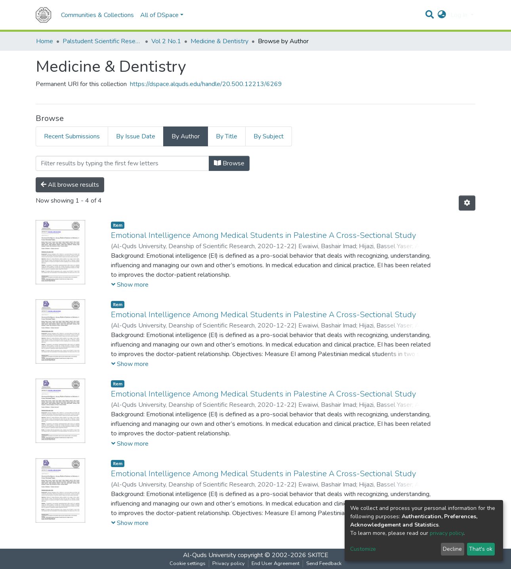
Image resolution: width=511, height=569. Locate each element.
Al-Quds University (209, 555)
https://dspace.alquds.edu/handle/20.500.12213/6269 (206, 84)
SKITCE (318, 555)
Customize (363, 549)
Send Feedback (323, 563)
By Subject (269, 136)
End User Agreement (275, 563)
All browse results (70, 184)
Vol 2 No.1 (166, 41)
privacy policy (446, 533)
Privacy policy (228, 563)
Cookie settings (188, 563)
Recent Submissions (72, 136)
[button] (442, 15)
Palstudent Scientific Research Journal (102, 41)
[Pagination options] (467, 203)
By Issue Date (135, 136)
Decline (452, 549)
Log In (459, 15)
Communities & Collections (97, 15)
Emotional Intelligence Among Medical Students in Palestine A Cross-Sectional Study (263, 235)
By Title (226, 136)
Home (44, 41)
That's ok (480, 549)
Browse (229, 163)
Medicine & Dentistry (219, 41)
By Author (186, 136)
